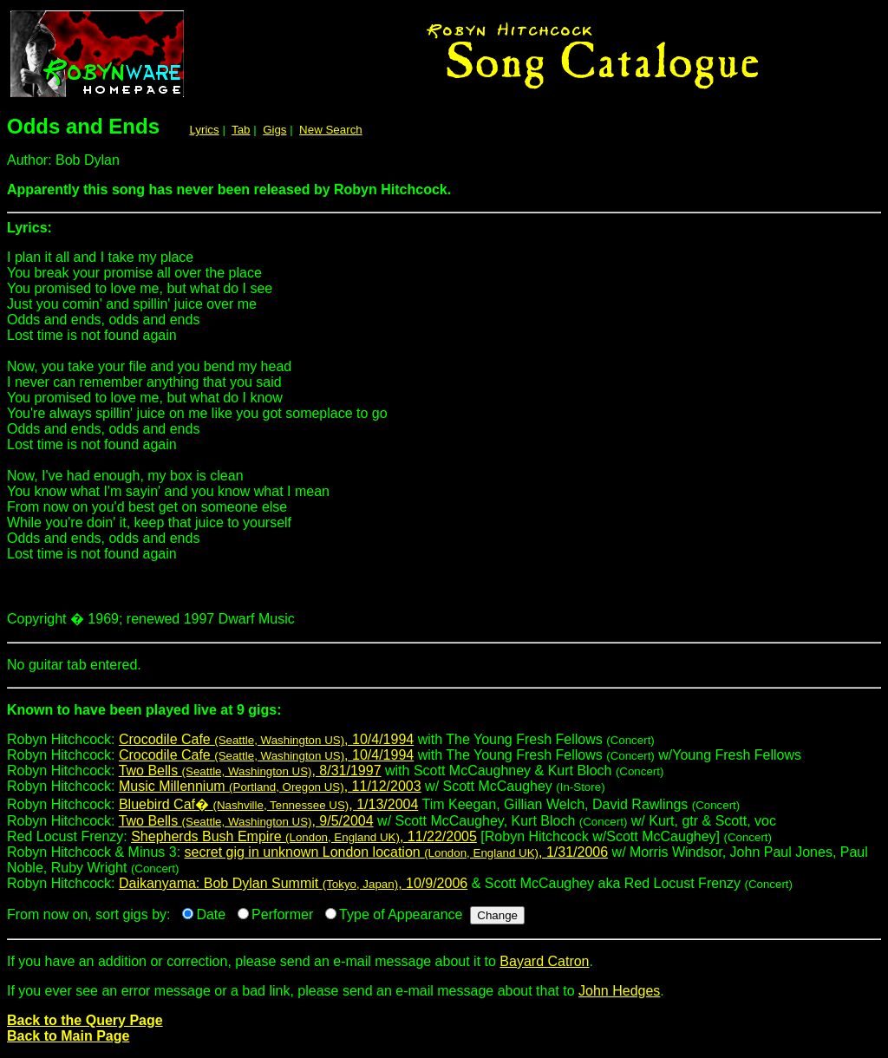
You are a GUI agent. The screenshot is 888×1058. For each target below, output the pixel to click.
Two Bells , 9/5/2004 (246, 820)
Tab (241, 129)
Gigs (274, 129)
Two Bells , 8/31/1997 (250, 770)
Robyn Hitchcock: (444, 717)
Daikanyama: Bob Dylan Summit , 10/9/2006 (293, 883)
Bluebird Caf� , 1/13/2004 (268, 804)
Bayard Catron (544, 961)
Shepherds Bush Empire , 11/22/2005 (304, 836)
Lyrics (204, 129)
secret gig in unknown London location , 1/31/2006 (397, 852)
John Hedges (619, 990)
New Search (330, 129)
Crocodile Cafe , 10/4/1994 (266, 739)
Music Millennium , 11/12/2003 (270, 786)
